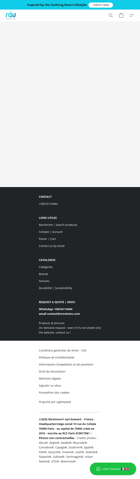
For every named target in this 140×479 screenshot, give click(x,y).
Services (44, 281)
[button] (100, 5)
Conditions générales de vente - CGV (62, 350)
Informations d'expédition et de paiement (66, 364)
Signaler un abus (50, 385)
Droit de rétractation (52, 371)
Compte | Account (51, 232)
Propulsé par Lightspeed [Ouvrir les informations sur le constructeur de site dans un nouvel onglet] (55, 402)
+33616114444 (48, 204)
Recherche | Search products (58, 225)
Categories (46, 267)
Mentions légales (50, 378)
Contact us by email (52, 246)
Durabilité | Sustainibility (55, 288)
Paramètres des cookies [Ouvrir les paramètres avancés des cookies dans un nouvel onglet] (54, 392)
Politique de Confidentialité (56, 357)
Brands (43, 274)
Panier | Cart (47, 239)
